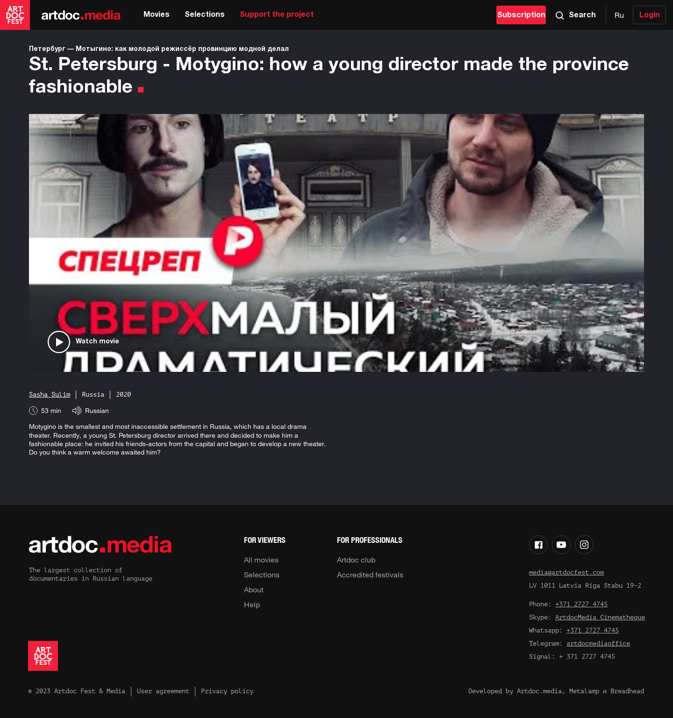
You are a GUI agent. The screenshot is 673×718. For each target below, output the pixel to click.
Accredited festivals (370, 574)
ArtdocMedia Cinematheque (600, 617)
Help (252, 604)
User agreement (163, 691)
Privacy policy (227, 691)
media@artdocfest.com (566, 572)
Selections (205, 15)
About (254, 589)
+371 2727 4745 (581, 604)
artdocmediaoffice (598, 643)
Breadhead (627, 691)
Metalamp (584, 691)
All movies (261, 559)
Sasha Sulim (49, 394)
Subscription (521, 15)
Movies (156, 15)
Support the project (277, 15)
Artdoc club (356, 559)
